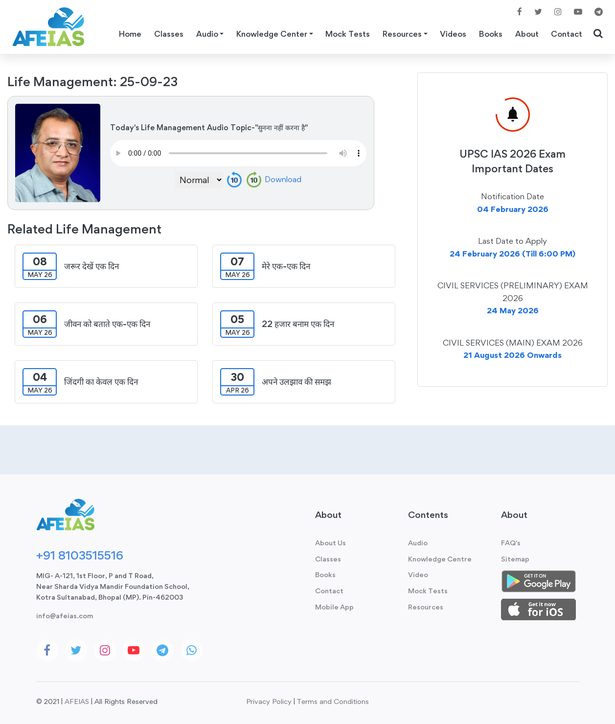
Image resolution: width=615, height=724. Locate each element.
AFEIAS (77, 701)
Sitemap (515, 559)
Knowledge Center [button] (271, 34)
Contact (566, 34)
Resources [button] (402, 34)
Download (283, 179)
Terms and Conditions (333, 701)
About (527, 34)
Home (130, 34)
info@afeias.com (64, 615)
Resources (425, 607)
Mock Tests (347, 34)
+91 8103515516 (79, 555)
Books (490, 34)
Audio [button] (207, 34)
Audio (418, 542)
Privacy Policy (269, 701)
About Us (330, 542)
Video (418, 574)
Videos (453, 34)
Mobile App (334, 607)
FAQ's (511, 542)
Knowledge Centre (440, 559)
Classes (168, 34)
